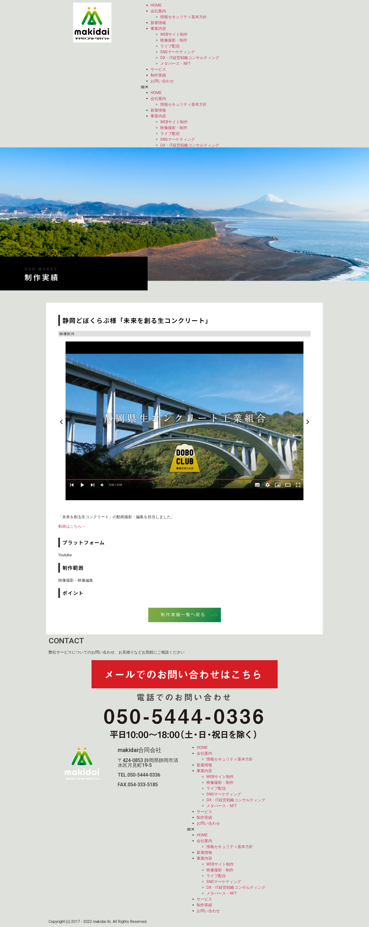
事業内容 (158, 28)
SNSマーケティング (177, 52)
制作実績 (158, 75)
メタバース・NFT (175, 63)
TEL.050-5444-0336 (139, 775)
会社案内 (158, 11)
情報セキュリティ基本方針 (183, 17)
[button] (230, 87)
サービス (158, 69)
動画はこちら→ (71, 526)
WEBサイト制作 (174, 34)
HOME (156, 5)
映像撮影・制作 (173, 40)
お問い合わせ (162, 81)
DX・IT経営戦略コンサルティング (189, 57)
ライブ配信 (170, 46)
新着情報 (158, 22)
